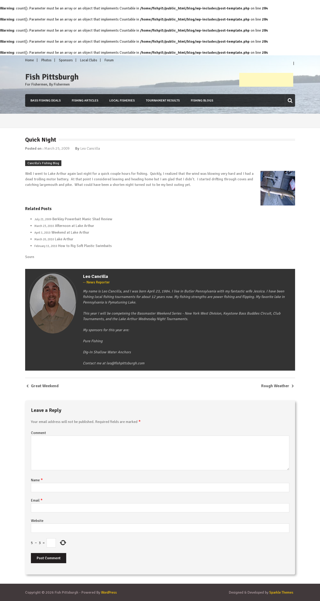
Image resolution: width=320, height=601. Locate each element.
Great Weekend (45, 385)
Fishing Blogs (202, 100)
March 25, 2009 (57, 148)
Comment (38, 433)
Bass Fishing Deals (45, 100)
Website (37, 520)
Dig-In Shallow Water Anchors (107, 352)
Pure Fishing (92, 341)
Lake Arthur (64, 239)
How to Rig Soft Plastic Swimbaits (85, 246)
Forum (109, 60)
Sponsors (66, 60)
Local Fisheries (122, 100)
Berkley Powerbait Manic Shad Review (82, 219)
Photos (46, 60)
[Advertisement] (266, 80)
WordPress (109, 592)
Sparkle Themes (281, 592)
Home (29, 60)
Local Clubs (88, 60)
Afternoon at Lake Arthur (74, 225)
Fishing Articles (84, 100)
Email (37, 500)
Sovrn (29, 257)
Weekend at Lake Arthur (70, 232)
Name (37, 480)
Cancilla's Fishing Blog (43, 163)
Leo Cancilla (90, 148)
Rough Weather (275, 385)
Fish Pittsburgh (52, 77)
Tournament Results (163, 100)
